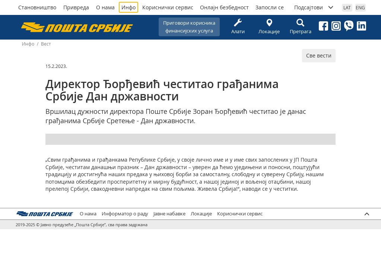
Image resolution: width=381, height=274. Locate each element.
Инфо (128, 7)
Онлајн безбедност (224, 7)
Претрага (300, 27)
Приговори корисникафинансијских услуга (189, 26)
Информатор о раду (125, 214)
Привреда (76, 7)
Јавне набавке (169, 214)
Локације (269, 27)
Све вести (318, 55)
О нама (105, 7)
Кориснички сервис (167, 7)
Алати (238, 27)
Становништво (37, 7)
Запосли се (269, 7)
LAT (347, 7)
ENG (360, 7)
